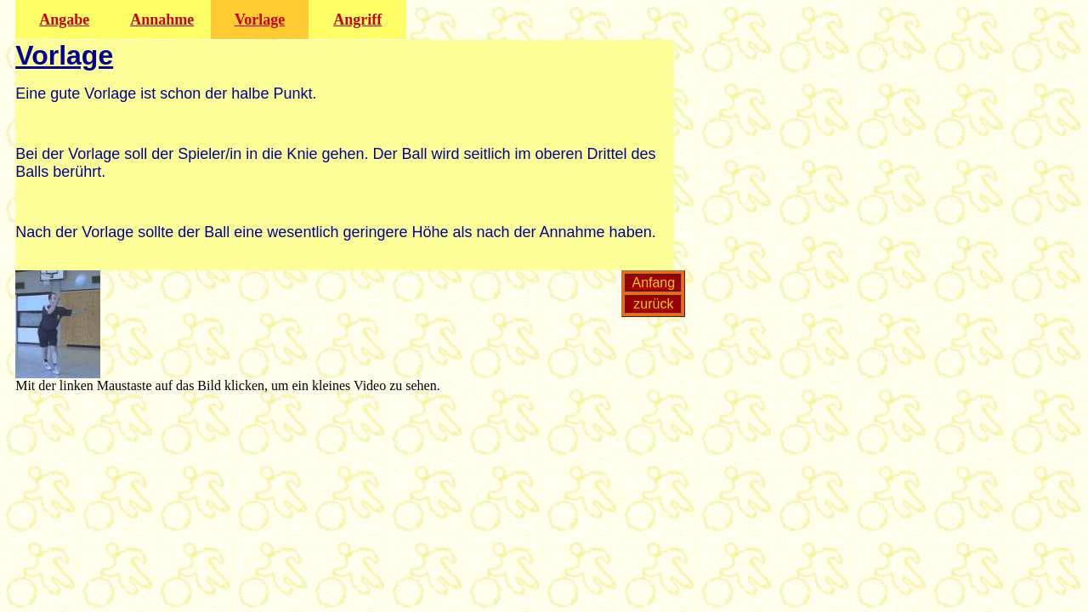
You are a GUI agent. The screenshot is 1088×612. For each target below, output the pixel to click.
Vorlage (260, 19)
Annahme (162, 19)
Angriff (357, 19)
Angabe (64, 19)
